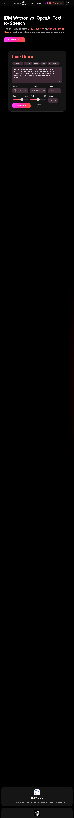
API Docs (24, 3)
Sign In (67, 3)
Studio (39, 3)
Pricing (31, 3)
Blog (46, 3)
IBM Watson (37, 798)
